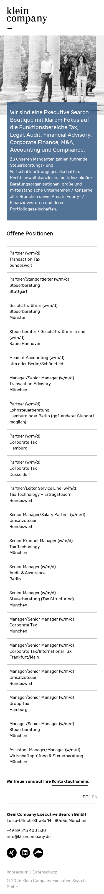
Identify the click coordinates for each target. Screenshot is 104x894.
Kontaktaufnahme (70, 781)
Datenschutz (44, 872)
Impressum (17, 872)
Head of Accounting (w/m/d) (36, 357)
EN (94, 797)
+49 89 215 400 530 (26, 830)
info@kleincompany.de (28, 836)
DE (85, 797)
